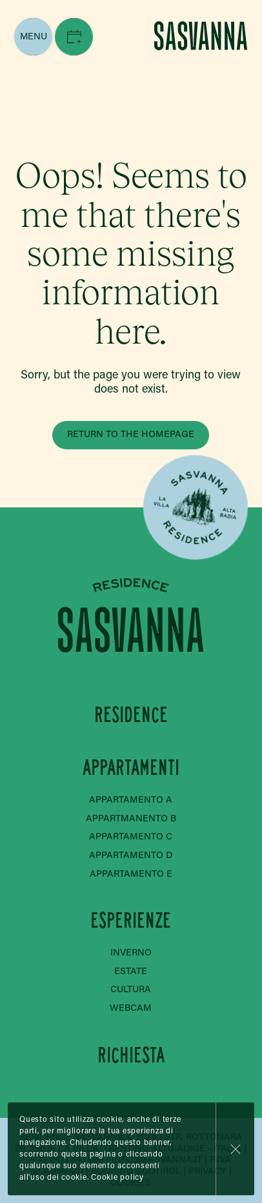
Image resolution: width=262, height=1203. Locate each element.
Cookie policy (117, 1178)
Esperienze (130, 921)
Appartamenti (131, 768)
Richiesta (131, 1055)
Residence (131, 714)
